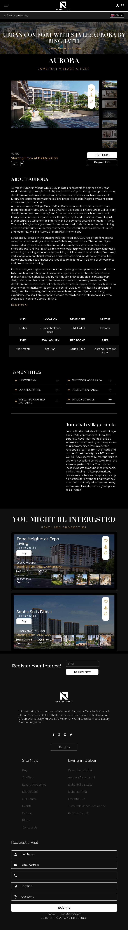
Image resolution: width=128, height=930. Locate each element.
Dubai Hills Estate (80, 784)
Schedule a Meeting (16, 15)
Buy (23, 553)
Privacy (51, 913)
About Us (64, 747)
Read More (19, 304)
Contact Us (29, 827)
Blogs (26, 820)
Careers (27, 813)
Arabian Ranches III (81, 777)
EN (115, 15)
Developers (30, 791)
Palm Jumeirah (78, 813)
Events (27, 806)
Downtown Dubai (80, 770)
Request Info (102, 162)
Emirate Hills (76, 799)
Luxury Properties (34, 784)
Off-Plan (28, 777)
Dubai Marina (77, 791)
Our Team (29, 799)
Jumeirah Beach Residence (87, 806)
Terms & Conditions (70, 913)
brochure (102, 155)
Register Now (82, 671)
